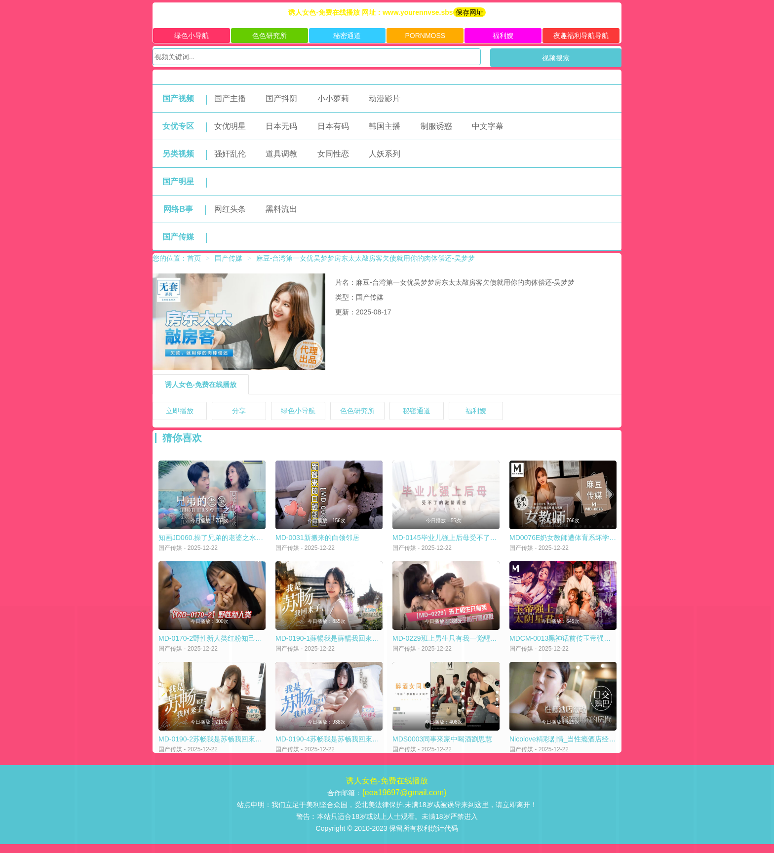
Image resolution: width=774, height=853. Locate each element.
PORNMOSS (425, 35)
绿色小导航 (191, 35)
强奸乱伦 (230, 154)
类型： (345, 297)
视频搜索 (556, 58)
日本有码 (333, 126)
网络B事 (178, 209)
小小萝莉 (333, 98)
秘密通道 (347, 35)
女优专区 (178, 126)
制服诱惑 (436, 126)
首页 (194, 258)
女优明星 (230, 126)
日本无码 (281, 126)
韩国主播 (384, 126)
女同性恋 (333, 154)
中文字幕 (487, 126)
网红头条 (230, 209)
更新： (345, 312)
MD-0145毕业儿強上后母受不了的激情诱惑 (458, 540)
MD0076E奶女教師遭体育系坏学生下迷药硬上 (580, 540)
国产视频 (178, 98)
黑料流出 (281, 209)
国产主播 (230, 98)
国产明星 (178, 181)
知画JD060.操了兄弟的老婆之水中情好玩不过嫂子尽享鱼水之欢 (255, 540)
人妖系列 (384, 154)
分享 (239, 411)
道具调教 (281, 154)
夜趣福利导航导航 (581, 35)
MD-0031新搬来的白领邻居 (317, 540)
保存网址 (469, 12)
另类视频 (178, 154)
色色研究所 (269, 35)
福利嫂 (503, 35)
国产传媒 (178, 237)
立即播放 (180, 411)
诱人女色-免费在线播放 (200, 384)
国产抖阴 (281, 98)
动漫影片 (384, 98)
